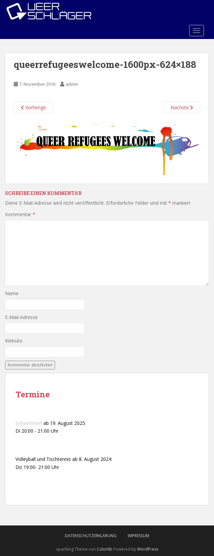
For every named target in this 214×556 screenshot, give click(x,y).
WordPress (147, 549)
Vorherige (33, 107)
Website (14, 340)
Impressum (138, 536)
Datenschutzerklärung (91, 536)
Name (11, 293)
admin (72, 84)
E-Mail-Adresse (21, 317)
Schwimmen (28, 423)
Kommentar (20, 214)
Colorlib (104, 549)
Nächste (182, 107)
